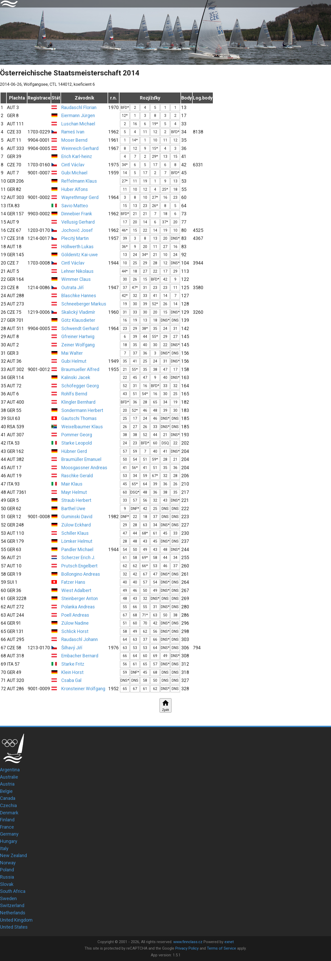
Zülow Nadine (75, 623)
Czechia (8, 805)
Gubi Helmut (73, 361)
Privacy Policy (187, 948)
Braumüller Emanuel (81, 459)
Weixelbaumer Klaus (82, 426)
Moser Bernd (74, 140)
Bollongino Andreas (80, 574)
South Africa (12, 891)
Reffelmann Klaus (79, 181)
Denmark (9, 812)
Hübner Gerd (74, 451)
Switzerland (12, 905)
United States (14, 927)
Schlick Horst (74, 631)
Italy (4, 848)
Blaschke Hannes (78, 295)
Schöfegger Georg (80, 385)
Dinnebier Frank (76, 213)
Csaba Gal (71, 680)
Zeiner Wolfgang (78, 344)
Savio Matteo (74, 205)
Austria (7, 784)
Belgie (6, 791)
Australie (9, 777)
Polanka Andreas (78, 606)
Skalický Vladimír (78, 312)
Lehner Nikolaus (77, 271)
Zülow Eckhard (76, 525)
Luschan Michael (78, 123)
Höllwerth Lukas (77, 246)
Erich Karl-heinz (76, 156)
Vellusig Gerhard (78, 222)
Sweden (8, 898)
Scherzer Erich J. (78, 557)
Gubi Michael (74, 172)
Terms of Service (221, 948)
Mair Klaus (71, 484)
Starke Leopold (76, 443)
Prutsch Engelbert (79, 565)
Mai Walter (72, 353)
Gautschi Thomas (79, 418)
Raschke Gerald (77, 475)
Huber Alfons (74, 189)
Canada (7, 798)
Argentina (10, 769)
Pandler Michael (77, 549)
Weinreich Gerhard (80, 148)
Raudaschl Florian (78, 107)
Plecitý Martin (75, 238)
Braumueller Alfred (80, 369)
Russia (7, 877)
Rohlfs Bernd (74, 393)
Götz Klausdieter (78, 320)
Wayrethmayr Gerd (80, 197)
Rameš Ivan (72, 131)
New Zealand (13, 855)
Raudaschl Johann (79, 639)
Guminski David (76, 516)
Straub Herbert (76, 500)
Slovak (6, 884)
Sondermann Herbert (82, 410)
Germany (9, 834)
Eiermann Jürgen (78, 115)
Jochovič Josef (77, 230)
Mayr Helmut (74, 492)
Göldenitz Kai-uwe (79, 254)
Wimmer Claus (76, 279)
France (7, 827)
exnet (229, 941)
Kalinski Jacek (75, 377)
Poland (7, 869)
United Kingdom (16, 920)
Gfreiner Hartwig (77, 336)
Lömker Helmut (76, 541)
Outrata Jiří (72, 287)
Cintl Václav (73, 164)
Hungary (8, 841)
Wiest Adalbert (76, 590)
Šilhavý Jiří (71, 647)
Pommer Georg (76, 434)
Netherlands (12, 912)
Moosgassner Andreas (84, 467)
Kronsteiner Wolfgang (83, 688)
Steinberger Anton (79, 598)
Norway (8, 862)
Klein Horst (72, 672)
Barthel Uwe (73, 508)
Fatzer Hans (73, 582)
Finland (7, 819)
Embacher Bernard (79, 655)
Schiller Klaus (75, 533)
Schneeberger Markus (83, 304)
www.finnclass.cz (187, 941)
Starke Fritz (72, 664)
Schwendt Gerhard (80, 328)
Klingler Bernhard (78, 402)
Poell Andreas (75, 615)
